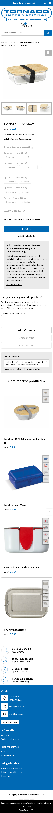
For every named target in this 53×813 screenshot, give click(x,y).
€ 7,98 (10, 634)
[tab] (26, 330)
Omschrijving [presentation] (26, 338)
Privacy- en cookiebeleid (11, 772)
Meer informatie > (14, 284)
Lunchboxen (6, 45)
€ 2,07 (10, 509)
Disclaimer (5, 776)
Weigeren (34, 810)
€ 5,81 (10, 447)
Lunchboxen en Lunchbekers (25, 42)
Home (4, 42)
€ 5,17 (10, 571)
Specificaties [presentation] (26, 345)
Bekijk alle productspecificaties (18, 139)
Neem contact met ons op (14, 313)
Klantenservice (7, 755)
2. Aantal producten (14, 210)
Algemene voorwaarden (11, 768)
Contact (4, 751)
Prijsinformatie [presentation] (26, 330)
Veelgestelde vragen (10, 739)
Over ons (5, 735)
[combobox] (22, 33)
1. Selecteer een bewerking (18, 147)
